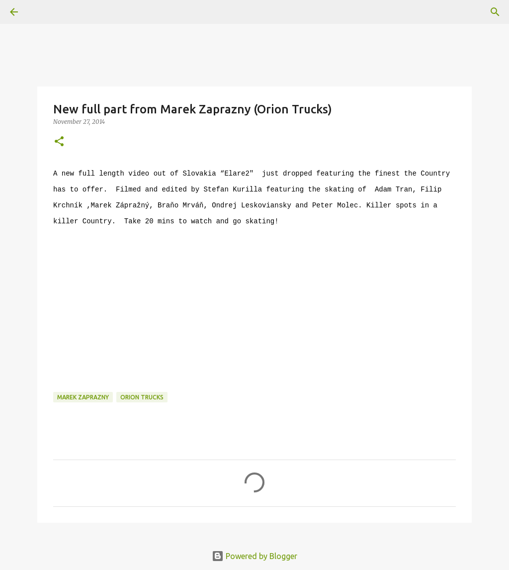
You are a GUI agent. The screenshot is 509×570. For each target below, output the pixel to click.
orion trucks (142, 397)
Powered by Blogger (254, 556)
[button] (59, 142)
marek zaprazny (83, 397)
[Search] (495, 12)
